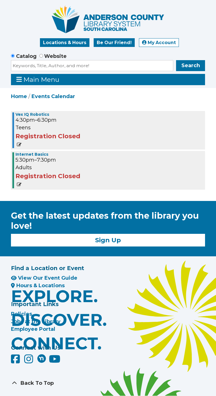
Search (190, 65)
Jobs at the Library (35, 321)
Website (55, 56)
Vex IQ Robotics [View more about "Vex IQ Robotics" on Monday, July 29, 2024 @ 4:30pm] (32, 114)
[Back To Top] (108, 383)
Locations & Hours (64, 42)
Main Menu (38, 79)
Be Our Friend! (114, 42)
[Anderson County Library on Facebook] (16, 361)
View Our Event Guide (44, 278)
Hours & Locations (38, 285)
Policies (21, 314)
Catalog (26, 56)
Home (19, 96)
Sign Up (108, 240)
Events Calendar (53, 96)
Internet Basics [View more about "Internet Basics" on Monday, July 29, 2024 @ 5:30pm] (31, 154)
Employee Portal (33, 329)
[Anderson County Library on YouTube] (54, 361)
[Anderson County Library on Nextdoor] (41, 358)
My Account (159, 42)
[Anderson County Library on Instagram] (29, 361)
